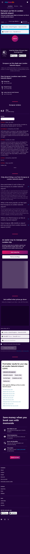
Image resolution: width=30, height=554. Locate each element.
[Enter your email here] (16, 340)
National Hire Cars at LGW (9, 393)
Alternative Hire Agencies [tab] (9, 372)
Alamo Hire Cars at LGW (8, 399)
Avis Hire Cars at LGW (8, 389)
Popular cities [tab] (18, 375)
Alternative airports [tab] (8, 375)
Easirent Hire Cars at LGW (8, 391)
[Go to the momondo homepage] (9, 2)
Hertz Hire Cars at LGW (8, 397)
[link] (15, 252)
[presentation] (22, 55)
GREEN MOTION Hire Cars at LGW (10, 405)
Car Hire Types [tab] (6, 378)
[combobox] (4, 22)
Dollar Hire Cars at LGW (8, 403)
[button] (2, 2)
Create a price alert (20, 449)
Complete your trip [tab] (17, 378)
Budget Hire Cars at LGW (8, 395)
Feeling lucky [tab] (6, 381)
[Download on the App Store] (22, 56)
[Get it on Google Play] (14, 56)
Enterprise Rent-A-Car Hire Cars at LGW (12, 401)
